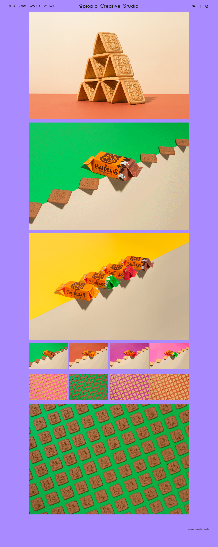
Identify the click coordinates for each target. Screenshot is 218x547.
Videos (22, 6)
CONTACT (49, 6)
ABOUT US (35, 6)
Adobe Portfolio (203, 529)
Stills (12, 6)
